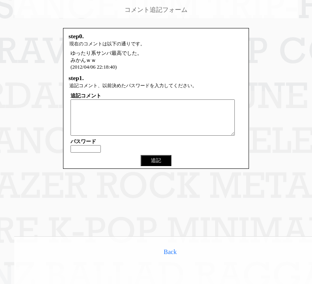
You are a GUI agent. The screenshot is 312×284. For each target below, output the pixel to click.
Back (170, 251)
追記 (156, 167)
